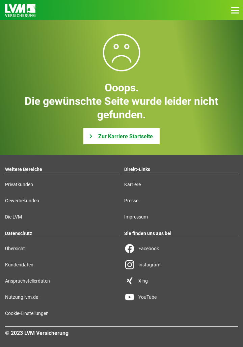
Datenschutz (18, 233)
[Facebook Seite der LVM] (181, 248)
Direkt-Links (137, 169)
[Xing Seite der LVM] (181, 281)
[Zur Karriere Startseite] (121, 136)
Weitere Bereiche (23, 169)
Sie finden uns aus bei (147, 233)
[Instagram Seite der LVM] (181, 265)
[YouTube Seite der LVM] (181, 297)
